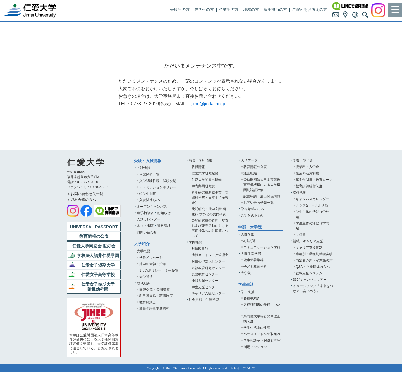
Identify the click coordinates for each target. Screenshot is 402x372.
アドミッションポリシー (157, 187)
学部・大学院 (250, 227)
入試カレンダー (148, 219)
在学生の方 (204, 10)
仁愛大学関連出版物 (207, 180)
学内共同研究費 (203, 186)
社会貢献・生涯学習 (204, 300)
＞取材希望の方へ (81, 200)
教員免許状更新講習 (154, 309)
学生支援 (247, 292)
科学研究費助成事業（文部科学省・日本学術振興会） (210, 198)
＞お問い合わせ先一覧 (85, 194)
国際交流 (146, 290)
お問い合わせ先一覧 (258, 203)
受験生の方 (180, 10)
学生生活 (246, 284)
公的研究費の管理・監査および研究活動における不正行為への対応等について (210, 228)
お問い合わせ (147, 232)
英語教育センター (205, 274)
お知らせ (164, 213)
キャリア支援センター (208, 293)
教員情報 (198, 167)
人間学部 (247, 234)
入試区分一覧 (149, 174)
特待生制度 (147, 194)
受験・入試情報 (147, 161)
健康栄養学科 (253, 260)
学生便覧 (171, 270)
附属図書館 (200, 249)
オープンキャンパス (152, 206)
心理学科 (250, 241)
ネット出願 (145, 226)
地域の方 (251, 10)
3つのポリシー (150, 270)
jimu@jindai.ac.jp (208, 103)
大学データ (249, 160)
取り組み (143, 283)
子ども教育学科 (255, 266)
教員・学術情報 (200, 160)
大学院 (246, 273)
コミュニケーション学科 (261, 247)
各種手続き (251, 298)
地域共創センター (205, 281)
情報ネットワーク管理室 (210, 255)
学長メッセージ (151, 258)
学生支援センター (205, 287)
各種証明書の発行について (261, 307)
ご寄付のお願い (252, 215)
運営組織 (250, 173)
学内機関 (195, 242)
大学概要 (143, 251)
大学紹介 (142, 244)
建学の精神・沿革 (152, 264)
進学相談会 (145, 213)
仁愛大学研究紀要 (205, 173)
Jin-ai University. (191, 368)
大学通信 (146, 277)
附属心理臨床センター (208, 261)
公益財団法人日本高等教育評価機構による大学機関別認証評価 (261, 185)
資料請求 (164, 226)
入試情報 (143, 168)
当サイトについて (243, 368)
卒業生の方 (228, 10)
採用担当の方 (275, 10)
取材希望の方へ (252, 209)
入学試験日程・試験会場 (157, 181)
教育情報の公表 (255, 167)
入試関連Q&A (149, 200)
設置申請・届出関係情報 (261, 196)
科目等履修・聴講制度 (156, 296)
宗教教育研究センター (208, 268)
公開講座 (163, 290)
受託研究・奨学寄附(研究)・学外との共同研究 (209, 211)
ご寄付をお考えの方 (309, 10)
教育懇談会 (147, 302)
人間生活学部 (251, 254)
